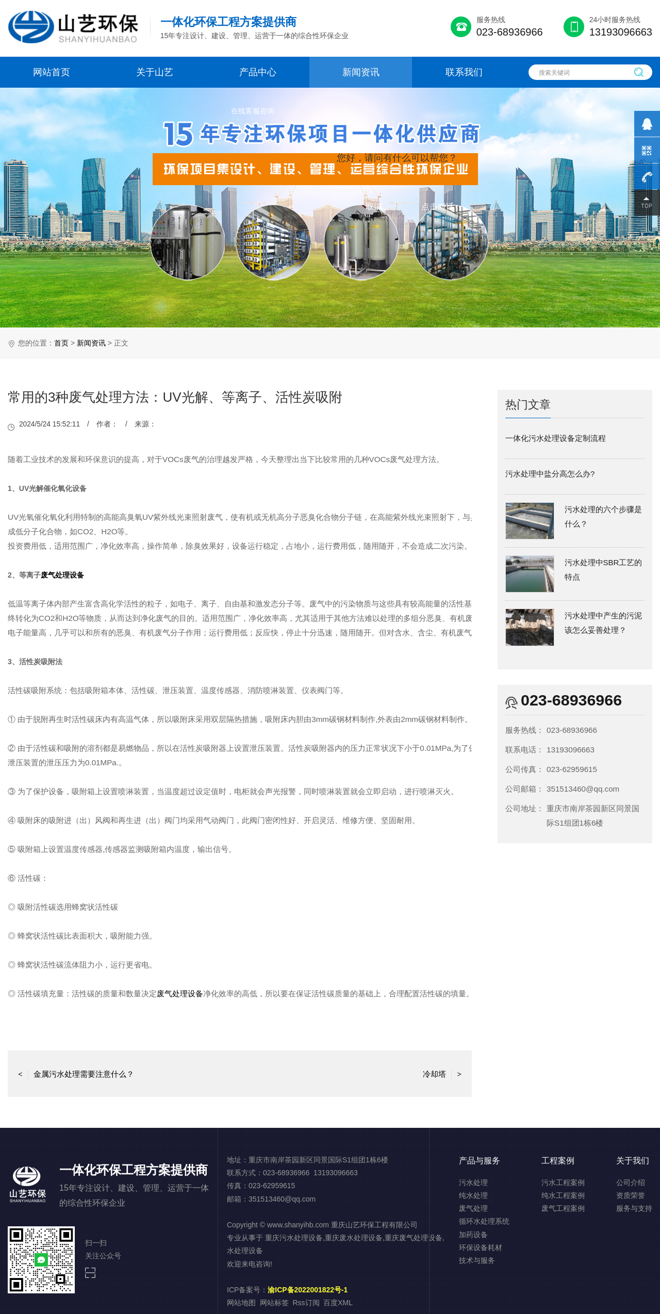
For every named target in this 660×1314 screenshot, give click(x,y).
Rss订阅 (306, 1303)
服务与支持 (634, 1208)
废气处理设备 (62, 575)
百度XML (338, 1303)
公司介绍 (630, 1182)
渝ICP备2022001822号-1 (308, 1290)
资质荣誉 (630, 1195)
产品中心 (257, 72)
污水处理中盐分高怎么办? (550, 473)
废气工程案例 (563, 1208)
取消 (374, 206)
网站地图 (241, 1303)
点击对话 (437, 206)
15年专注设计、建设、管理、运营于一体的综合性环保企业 (254, 27)
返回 (240, 1073)
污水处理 (473, 1182)
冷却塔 (442, 1073)
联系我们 (464, 72)
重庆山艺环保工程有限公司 (374, 1225)
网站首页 (51, 72)
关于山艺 (154, 72)
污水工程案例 (563, 1182)
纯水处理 (473, 1195)
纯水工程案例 (563, 1195)
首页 (61, 343)
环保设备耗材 (480, 1247)
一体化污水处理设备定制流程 (555, 438)
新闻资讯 (361, 72)
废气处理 (473, 1208)
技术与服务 (477, 1260)
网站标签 (274, 1303)
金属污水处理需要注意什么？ (76, 1073)
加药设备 (473, 1234)
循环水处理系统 (484, 1221)
